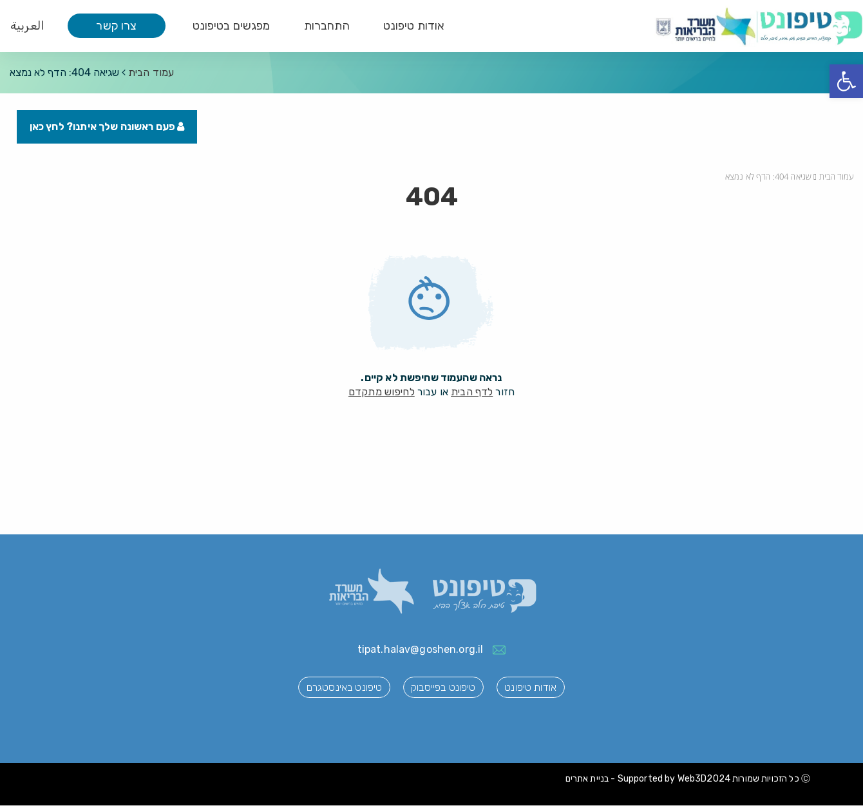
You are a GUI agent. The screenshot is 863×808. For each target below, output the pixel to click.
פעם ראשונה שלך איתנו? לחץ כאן (109, 129)
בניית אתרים (587, 781)
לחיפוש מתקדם (381, 394)
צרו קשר (116, 26)
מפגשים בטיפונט (231, 26)
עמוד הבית (151, 72)
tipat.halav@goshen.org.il (420, 652)
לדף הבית (472, 394)
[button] (846, 81)
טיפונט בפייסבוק (443, 691)
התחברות (327, 26)
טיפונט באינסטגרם (333, 691)
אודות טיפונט (414, 26)
